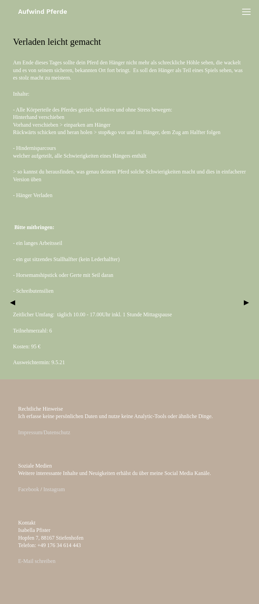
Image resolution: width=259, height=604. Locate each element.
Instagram (54, 489)
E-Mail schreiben (37, 561)
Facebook (28, 489)
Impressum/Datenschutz (44, 432)
